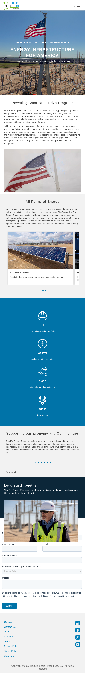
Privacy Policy (11, 646)
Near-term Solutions (19, 273)
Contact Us (10, 627)
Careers (8, 622)
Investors (8, 636)
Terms (7, 641)
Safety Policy (10, 651)
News (7, 631)
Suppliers (9, 656)
